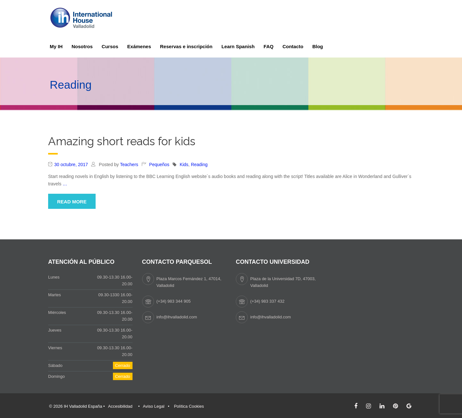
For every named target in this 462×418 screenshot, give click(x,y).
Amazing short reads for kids (121, 141)
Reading (199, 164)
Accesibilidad (120, 406)
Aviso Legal (153, 406)
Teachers (129, 164)
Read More (72, 201)
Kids (184, 164)
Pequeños (159, 164)
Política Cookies (189, 406)
